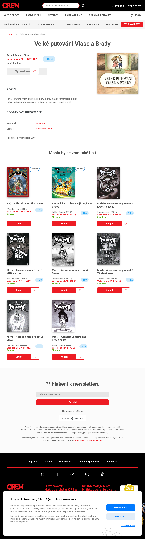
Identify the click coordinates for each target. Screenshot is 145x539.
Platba (48, 461)
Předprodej (33, 15)
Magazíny (112, 24)
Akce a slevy (11, 15)
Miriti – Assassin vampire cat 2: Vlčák (25, 338)
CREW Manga (72, 24)
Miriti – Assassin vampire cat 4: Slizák (70, 271)
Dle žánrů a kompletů (17, 24)
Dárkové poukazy (100, 15)
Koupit (18, 223)
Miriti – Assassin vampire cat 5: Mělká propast (25, 271)
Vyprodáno (22, 71)
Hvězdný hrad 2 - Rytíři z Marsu (25, 203)
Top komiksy (132, 24)
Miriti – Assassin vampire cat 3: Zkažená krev (115, 271)
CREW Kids (93, 24)
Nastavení (120, 516)
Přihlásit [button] (117, 5)
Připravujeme (73, 15)
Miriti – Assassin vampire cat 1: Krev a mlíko (70, 338)
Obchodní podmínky (89, 461)
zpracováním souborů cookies (62, 516)
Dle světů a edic (47, 24)
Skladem (11, 214)
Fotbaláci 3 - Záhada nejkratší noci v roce (72, 205)
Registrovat (134, 5)
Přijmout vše (120, 507)
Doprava (32, 461)
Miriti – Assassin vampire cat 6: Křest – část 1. (115, 205)
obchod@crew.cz (72, 417)
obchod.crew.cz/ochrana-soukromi (87, 440)
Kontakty (112, 461)
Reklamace (65, 461)
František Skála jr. (44, 128)
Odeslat (72, 402)
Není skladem (14, 63)
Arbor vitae (41, 123)
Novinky (53, 15)
